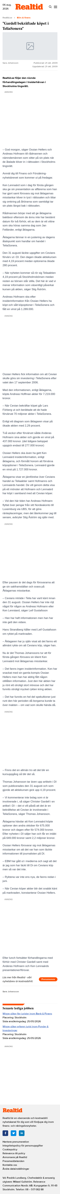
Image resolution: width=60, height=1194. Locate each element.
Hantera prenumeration (16, 1141)
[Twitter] (13, 1133)
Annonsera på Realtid (15, 1157)
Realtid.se (7, 17)
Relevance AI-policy (14, 1153)
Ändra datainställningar (16, 1168)
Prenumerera (48, 979)
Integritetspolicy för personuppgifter (23, 1145)
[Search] (50, 7)
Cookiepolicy (10, 1149)
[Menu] (55, 7)
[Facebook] (5, 1133)
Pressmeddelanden (13, 1161)
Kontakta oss (10, 1165)
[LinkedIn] (21, 1133)
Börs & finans (24, 17)
